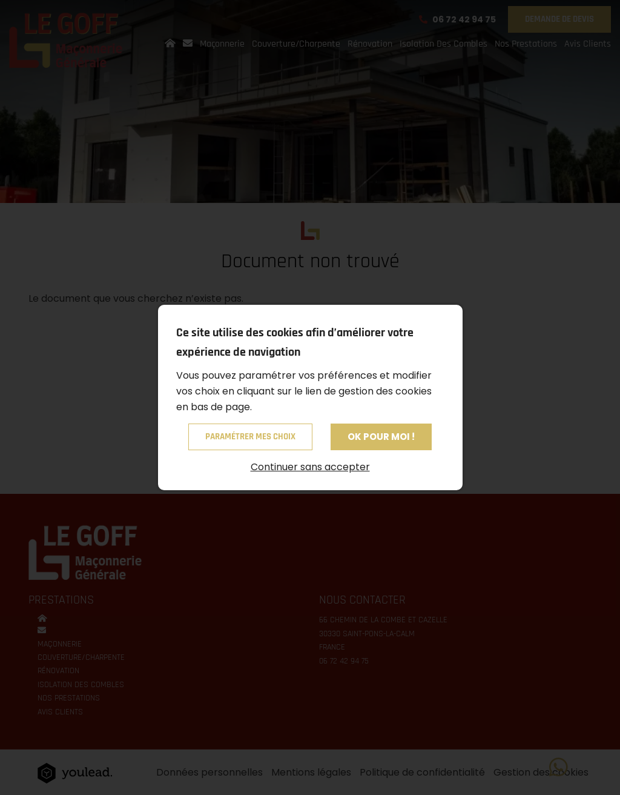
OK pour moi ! (381, 436)
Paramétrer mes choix (250, 436)
